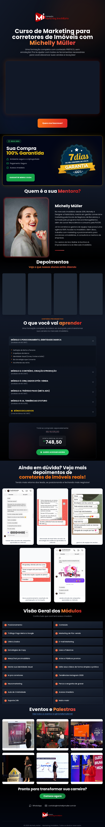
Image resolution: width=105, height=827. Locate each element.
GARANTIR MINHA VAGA (21, 177)
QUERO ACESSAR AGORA (52, 452)
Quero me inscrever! (52, 124)
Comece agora (52, 796)
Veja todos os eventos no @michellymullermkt (52, 714)
